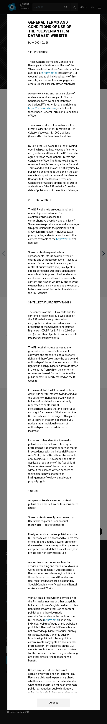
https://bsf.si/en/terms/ (42, 108)
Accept (53, 702)
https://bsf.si (49, 72)
